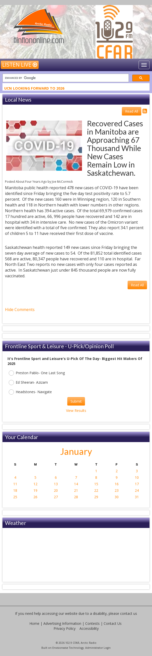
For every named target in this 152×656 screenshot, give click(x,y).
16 (117, 484)
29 (96, 496)
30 (117, 496)
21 (76, 490)
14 (76, 484)
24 (137, 490)
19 (35, 490)
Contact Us (113, 623)
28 (76, 496)
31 (137, 496)
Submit (76, 401)
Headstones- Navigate (30, 392)
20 (56, 490)
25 (15, 496)
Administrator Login (98, 648)
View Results (76, 410)
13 (56, 484)
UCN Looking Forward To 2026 (34, 88)
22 (96, 490)
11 (15, 484)
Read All (131, 111)
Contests (92, 623)
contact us (128, 613)
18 (15, 490)
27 (56, 496)
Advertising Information (62, 623)
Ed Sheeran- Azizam (28, 382)
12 (35, 484)
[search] (65, 78)
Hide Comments (20, 309)
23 (117, 490)
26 (35, 496)
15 (96, 484)
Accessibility (89, 628)
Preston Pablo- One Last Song (37, 373)
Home (34, 623)
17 (137, 484)
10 (137, 477)
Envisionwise (60, 648)
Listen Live (19, 64)
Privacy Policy (65, 628)
